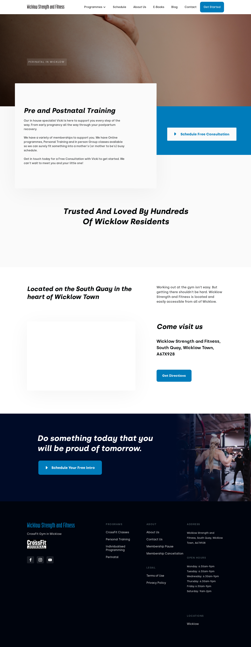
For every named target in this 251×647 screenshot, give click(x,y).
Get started (212, 7)
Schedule (119, 7)
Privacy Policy (156, 582)
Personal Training (118, 539)
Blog (174, 7)
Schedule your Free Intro (73, 468)
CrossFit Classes (117, 532)
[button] (94, 7)
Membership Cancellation (164, 553)
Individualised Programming (115, 548)
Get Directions (174, 376)
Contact (191, 7)
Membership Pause (159, 546)
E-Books (158, 7)
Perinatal (112, 557)
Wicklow (193, 624)
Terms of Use (155, 575)
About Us (139, 7)
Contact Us (154, 539)
